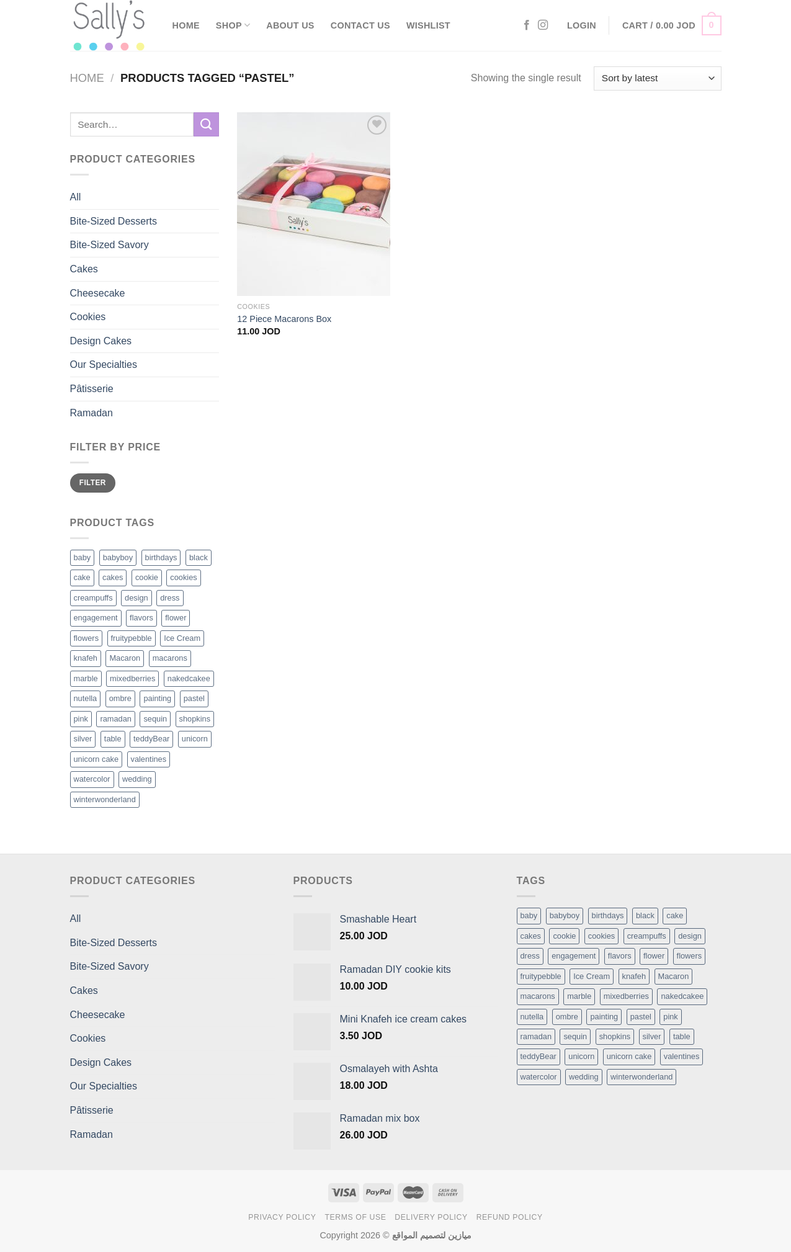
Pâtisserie (92, 388)
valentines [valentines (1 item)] (682, 1056)
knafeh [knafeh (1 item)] (634, 976)
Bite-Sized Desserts (114, 221)
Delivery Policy (431, 1217)
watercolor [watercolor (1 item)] (539, 1076)
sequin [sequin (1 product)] (155, 718)
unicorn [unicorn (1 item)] (581, 1056)
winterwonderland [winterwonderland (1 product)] (105, 799)
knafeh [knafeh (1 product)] (85, 658)
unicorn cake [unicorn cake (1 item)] (629, 1056)
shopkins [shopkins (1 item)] (615, 1036)
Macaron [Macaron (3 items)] (673, 976)
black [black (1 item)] (645, 915)
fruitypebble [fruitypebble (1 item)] (541, 976)
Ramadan (91, 413)
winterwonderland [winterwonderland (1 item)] (641, 1076)
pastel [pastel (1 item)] (640, 1016)
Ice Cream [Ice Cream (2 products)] (182, 638)
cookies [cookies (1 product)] (183, 577)
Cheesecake (97, 293)
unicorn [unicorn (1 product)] (195, 738)
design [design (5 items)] (690, 936)
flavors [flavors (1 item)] (620, 955)
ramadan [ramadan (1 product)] (116, 718)
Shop (233, 25)
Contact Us (360, 25)
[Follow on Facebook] (527, 25)
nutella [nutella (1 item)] (532, 1016)
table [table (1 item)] (681, 1036)
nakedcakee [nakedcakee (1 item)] (682, 996)
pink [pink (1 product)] (81, 718)
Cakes (84, 269)
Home (186, 25)
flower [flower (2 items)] (653, 955)
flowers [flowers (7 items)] (689, 955)
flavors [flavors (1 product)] (141, 617)
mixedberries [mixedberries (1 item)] (626, 996)
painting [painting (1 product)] (157, 698)
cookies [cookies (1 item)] (601, 936)
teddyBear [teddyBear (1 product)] (151, 738)
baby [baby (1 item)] (529, 915)
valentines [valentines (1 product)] (149, 759)
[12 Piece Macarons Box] (313, 204)
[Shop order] (657, 78)
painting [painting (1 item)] (604, 1016)
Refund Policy (509, 1217)
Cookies (88, 316)
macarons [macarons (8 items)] (538, 996)
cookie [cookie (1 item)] (564, 936)
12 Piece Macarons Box (284, 319)
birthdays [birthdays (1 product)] (161, 557)
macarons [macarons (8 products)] (170, 658)
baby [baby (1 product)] (82, 557)
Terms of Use (355, 1217)
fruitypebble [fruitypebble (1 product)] (131, 638)
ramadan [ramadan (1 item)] (536, 1036)
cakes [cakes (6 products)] (112, 577)
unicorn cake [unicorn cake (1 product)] (96, 759)
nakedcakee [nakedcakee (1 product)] (189, 678)
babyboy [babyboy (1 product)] (118, 557)
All (75, 197)
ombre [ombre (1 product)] (120, 698)
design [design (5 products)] (136, 597)
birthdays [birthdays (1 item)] (608, 915)
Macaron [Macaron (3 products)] (124, 658)
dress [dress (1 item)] (530, 955)
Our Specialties (104, 364)
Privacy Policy (282, 1217)
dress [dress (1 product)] (169, 597)
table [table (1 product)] (113, 738)
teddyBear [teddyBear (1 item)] (538, 1056)
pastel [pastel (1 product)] (194, 698)
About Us (290, 25)
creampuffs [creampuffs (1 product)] (93, 597)
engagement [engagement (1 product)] (96, 617)
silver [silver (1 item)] (652, 1036)
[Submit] (206, 124)
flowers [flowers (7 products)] (86, 638)
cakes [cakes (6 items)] (531, 936)
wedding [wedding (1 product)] (137, 779)
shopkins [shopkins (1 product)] (195, 718)
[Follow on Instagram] (543, 25)
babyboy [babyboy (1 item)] (564, 915)
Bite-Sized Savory (109, 244)
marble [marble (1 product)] (86, 678)
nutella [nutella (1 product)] (85, 698)
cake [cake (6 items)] (674, 915)
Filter (92, 482)
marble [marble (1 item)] (579, 996)
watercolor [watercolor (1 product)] (92, 779)
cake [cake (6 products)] (82, 577)
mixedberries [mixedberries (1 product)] (132, 678)
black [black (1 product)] (198, 557)
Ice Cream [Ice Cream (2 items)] (591, 976)
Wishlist (428, 25)
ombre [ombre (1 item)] (567, 1016)
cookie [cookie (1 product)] (146, 577)
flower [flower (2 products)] (175, 617)
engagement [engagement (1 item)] (574, 955)
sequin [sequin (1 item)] (575, 1036)
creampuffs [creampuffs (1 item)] (646, 936)
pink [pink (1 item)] (670, 1016)
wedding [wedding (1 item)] (584, 1076)
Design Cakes (101, 341)
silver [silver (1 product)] (83, 738)
